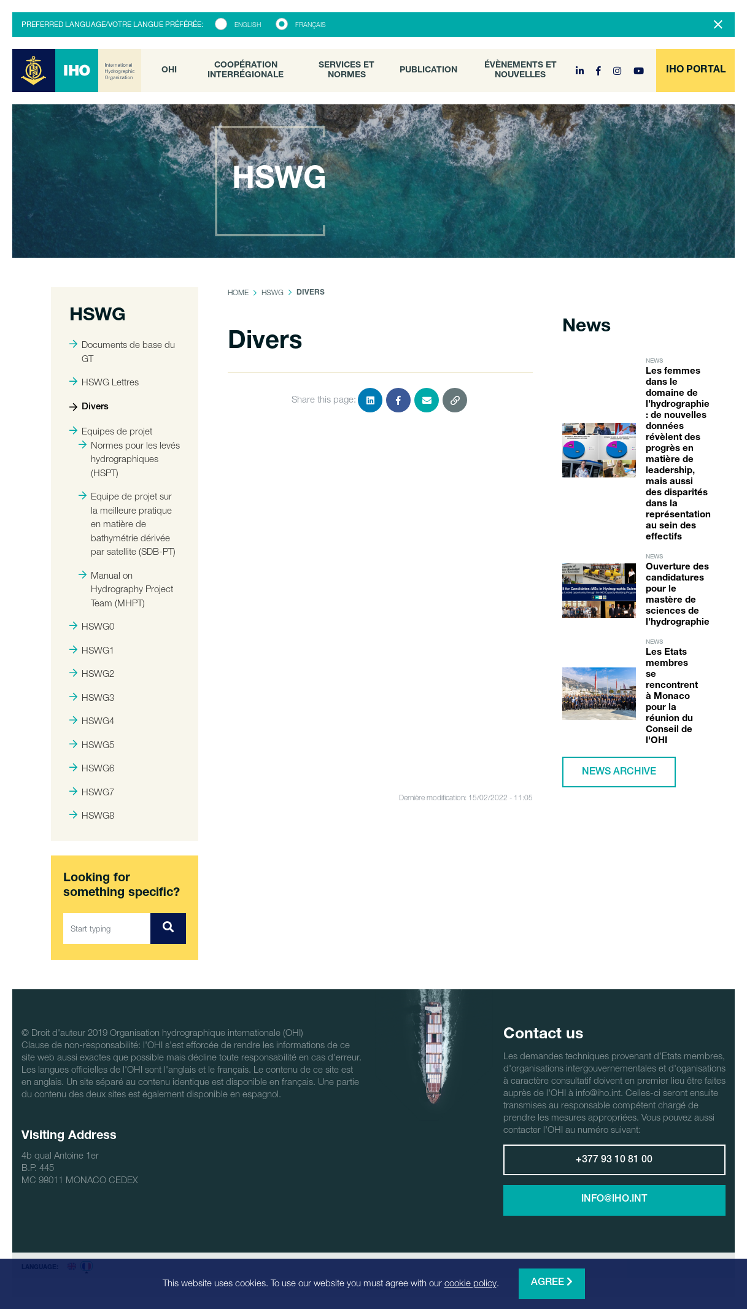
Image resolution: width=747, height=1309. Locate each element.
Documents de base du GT (122, 351)
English (247, 24)
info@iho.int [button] (614, 1200)
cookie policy (470, 1282)
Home (238, 292)
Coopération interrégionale (245, 70)
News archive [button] (619, 773)
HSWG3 (91, 697)
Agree (552, 1282)
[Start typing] (107, 928)
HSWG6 (91, 767)
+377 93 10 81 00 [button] (614, 1160)
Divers (89, 407)
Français (310, 24)
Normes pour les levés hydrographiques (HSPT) (129, 458)
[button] (695, 70)
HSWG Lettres (104, 381)
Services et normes (346, 70)
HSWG (272, 292)
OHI (169, 70)
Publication (428, 70)
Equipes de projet (110, 430)
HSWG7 (91, 791)
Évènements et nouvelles (520, 70)
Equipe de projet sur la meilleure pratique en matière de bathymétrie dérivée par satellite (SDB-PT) (127, 523)
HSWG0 (91, 625)
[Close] (718, 24)
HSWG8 (91, 815)
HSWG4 (91, 720)
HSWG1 (91, 649)
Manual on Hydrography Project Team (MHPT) (126, 589)
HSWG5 (91, 744)
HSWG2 (91, 673)
